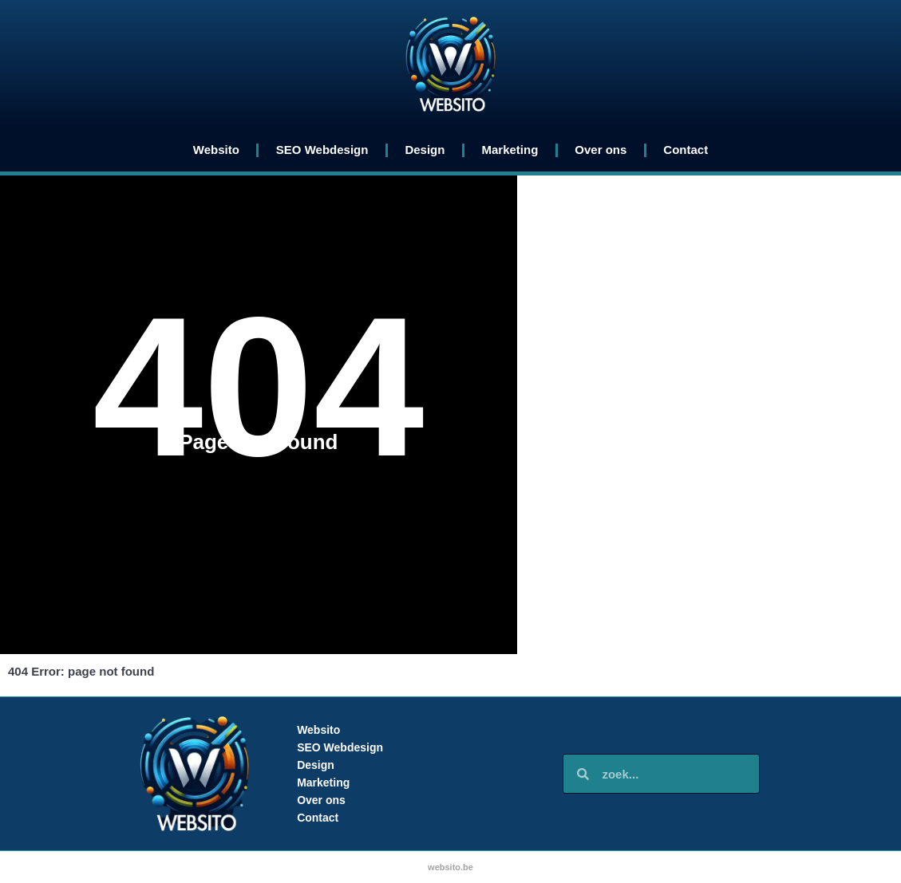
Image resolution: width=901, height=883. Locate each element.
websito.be (450, 867)
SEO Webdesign (322, 149)
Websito (216, 149)
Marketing (509, 149)
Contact (685, 149)
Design (425, 149)
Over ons (600, 149)
